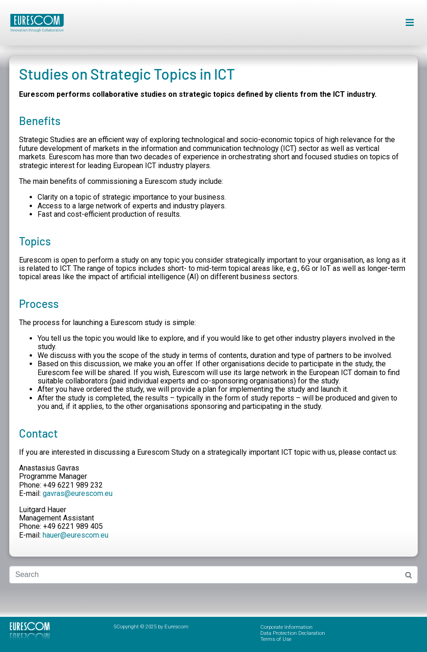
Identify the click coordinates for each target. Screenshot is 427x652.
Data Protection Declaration (292, 633)
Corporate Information (286, 627)
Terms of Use (275, 639)
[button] (410, 23)
